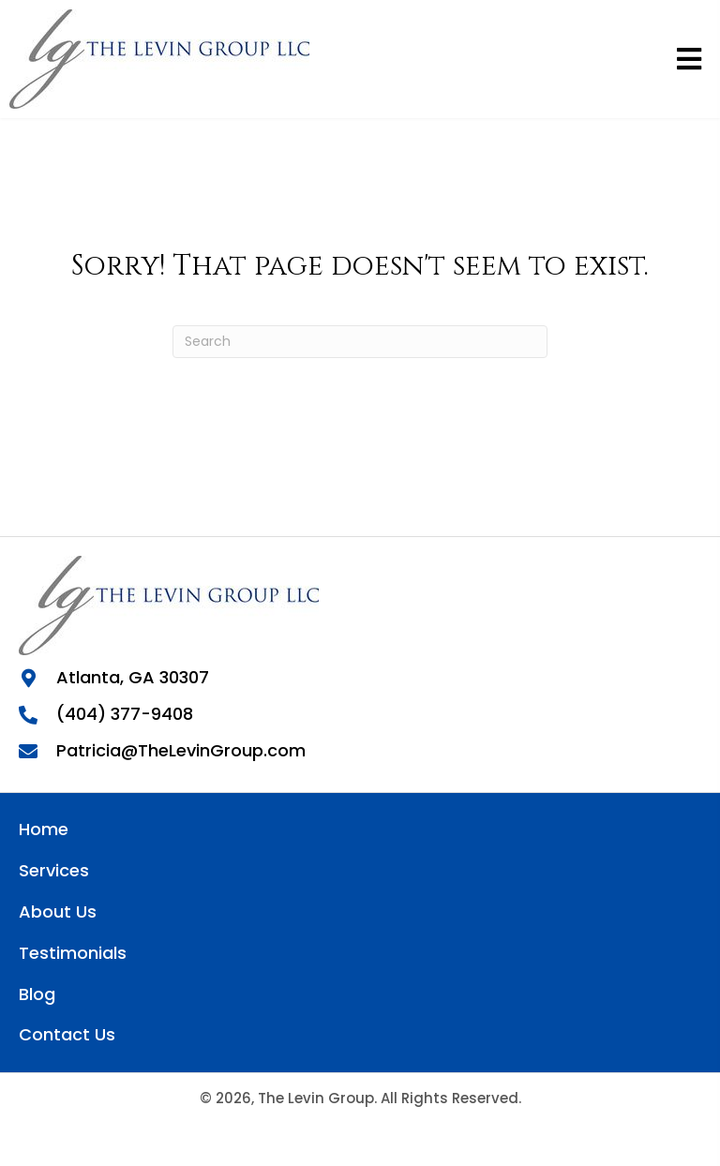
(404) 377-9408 (124, 713)
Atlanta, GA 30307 (132, 677)
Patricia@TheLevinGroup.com (181, 750)
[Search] (360, 341)
